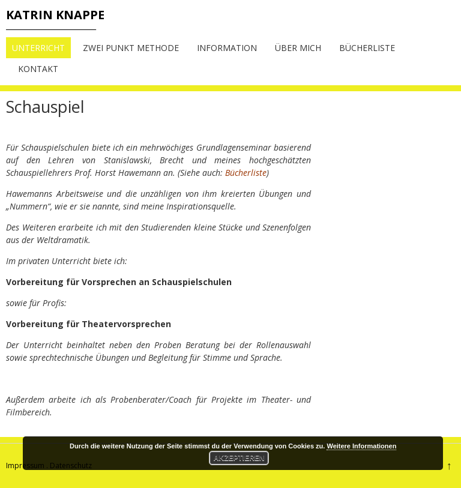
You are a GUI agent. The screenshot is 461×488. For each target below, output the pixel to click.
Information (227, 47)
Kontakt (38, 68)
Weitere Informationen (361, 446)
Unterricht (38, 47)
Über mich (298, 47)
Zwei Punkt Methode (131, 47)
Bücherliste (367, 47)
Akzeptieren (239, 458)
